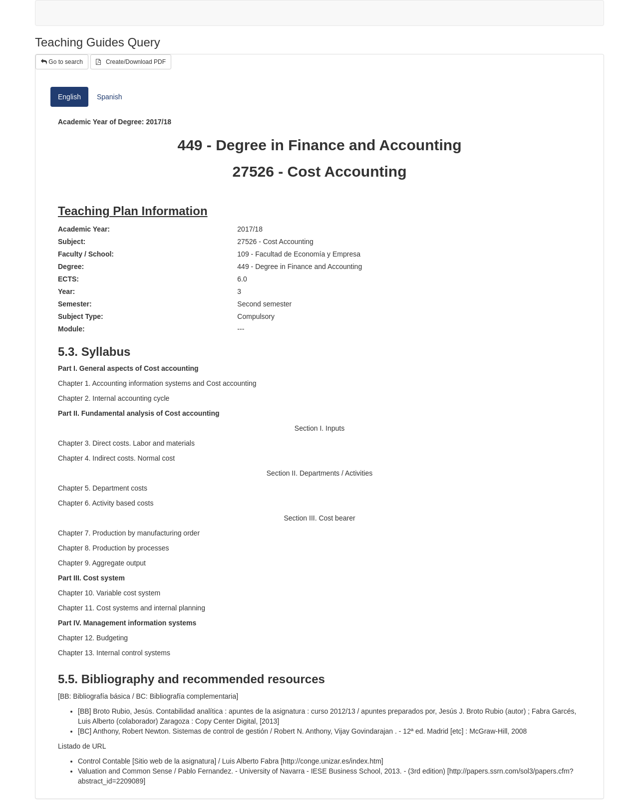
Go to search (62, 61)
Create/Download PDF (131, 61)
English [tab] (69, 97)
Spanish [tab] (109, 97)
